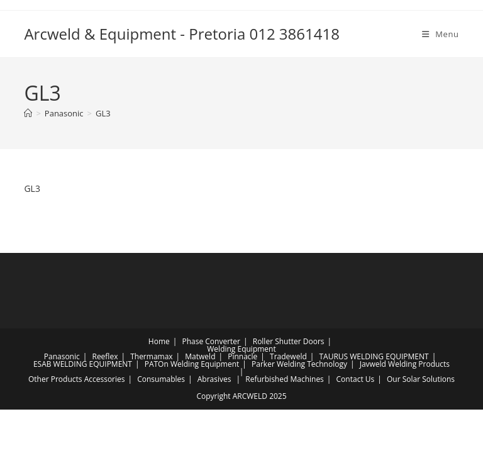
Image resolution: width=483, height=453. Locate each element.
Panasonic (62, 356)
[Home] (28, 113)
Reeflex (105, 356)
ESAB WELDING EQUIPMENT (82, 364)
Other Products (55, 379)
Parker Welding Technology (299, 364)
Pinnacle (242, 356)
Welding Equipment (241, 349)
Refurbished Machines (284, 379)
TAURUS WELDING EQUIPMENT (373, 356)
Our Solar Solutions (421, 379)
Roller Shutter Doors (289, 341)
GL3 (103, 113)
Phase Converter (211, 341)
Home (159, 341)
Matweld (200, 356)
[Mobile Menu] (440, 34)
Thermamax (151, 356)
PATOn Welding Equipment (192, 364)
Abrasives (214, 379)
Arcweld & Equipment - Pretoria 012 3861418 (182, 33)
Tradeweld (288, 356)
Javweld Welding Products (405, 364)
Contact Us (355, 379)
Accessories (104, 379)
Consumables (161, 379)
